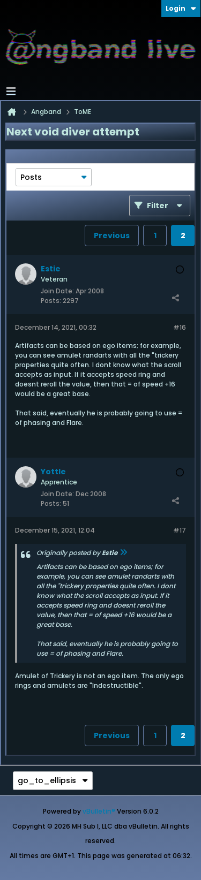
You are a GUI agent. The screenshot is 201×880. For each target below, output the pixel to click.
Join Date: (57, 290)
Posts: (51, 300)
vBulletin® (99, 811)
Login (181, 8)
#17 (179, 530)
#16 (179, 327)
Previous (112, 235)
